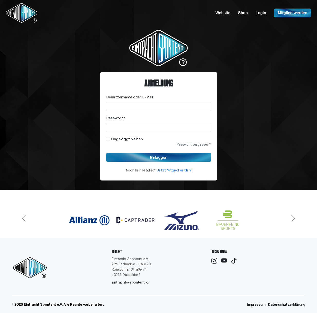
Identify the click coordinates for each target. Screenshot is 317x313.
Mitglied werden (292, 13)
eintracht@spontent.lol (130, 282)
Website (222, 13)
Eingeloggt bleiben (124, 138)
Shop (243, 13)
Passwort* (115, 117)
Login (261, 13)
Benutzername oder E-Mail (129, 97)
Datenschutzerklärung (286, 304)
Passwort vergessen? (193, 144)
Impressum (256, 304)
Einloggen (158, 157)
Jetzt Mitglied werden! (174, 170)
